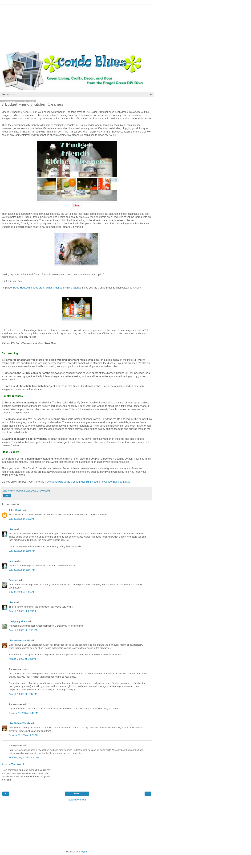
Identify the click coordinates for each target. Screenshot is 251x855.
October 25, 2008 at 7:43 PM (23, 713)
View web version (77, 799)
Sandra (13, 580)
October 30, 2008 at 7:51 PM (23, 735)
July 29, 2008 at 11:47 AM (22, 570)
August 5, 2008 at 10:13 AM (23, 630)
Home (76, 794)
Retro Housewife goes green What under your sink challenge (47, 287)
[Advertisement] (77, 27)
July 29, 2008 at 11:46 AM (22, 551)
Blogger (83, 851)
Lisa (11, 529)
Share (7, 496)
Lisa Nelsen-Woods (19, 640)
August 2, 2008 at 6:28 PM (22, 611)
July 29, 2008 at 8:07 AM (21, 519)
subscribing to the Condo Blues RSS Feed (74, 481)
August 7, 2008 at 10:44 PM (23, 694)
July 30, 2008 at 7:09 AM (21, 592)
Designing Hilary (18, 621)
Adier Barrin (15, 510)
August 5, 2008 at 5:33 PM (22, 659)
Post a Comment (13, 764)
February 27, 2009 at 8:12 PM (24, 757)
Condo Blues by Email (116, 481)
